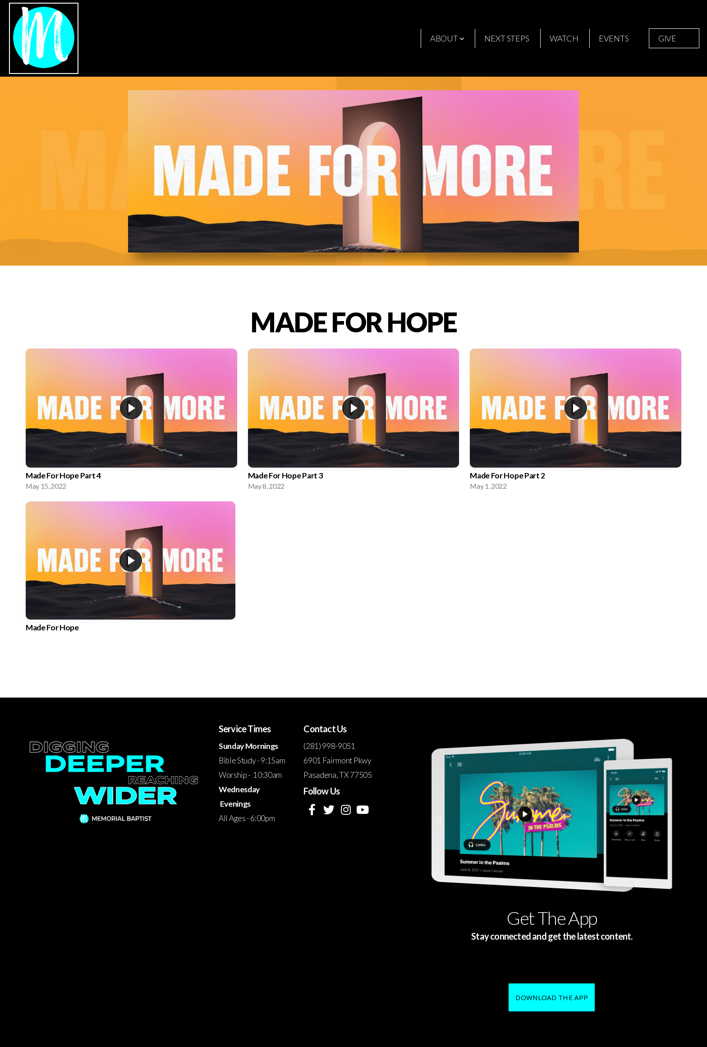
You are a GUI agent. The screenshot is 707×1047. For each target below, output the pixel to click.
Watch (564, 38)
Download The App (551, 997)
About (447, 38)
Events (614, 38)
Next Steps (506, 38)
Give (667, 38)
